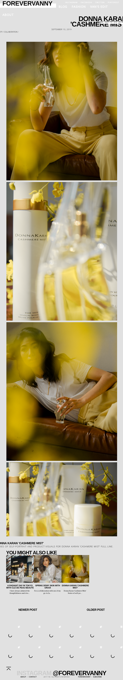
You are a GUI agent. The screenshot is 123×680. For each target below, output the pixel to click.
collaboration (10, 32)
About (8, 15)
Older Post (96, 609)
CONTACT (33, 677)
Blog (63, 7)
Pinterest (113, 2)
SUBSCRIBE (97, 677)
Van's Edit (99, 7)
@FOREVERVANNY (79, 673)
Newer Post (27, 609)
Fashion (79, 7)
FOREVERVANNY (84, 677)
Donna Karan (70, 546)
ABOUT (23, 677)
